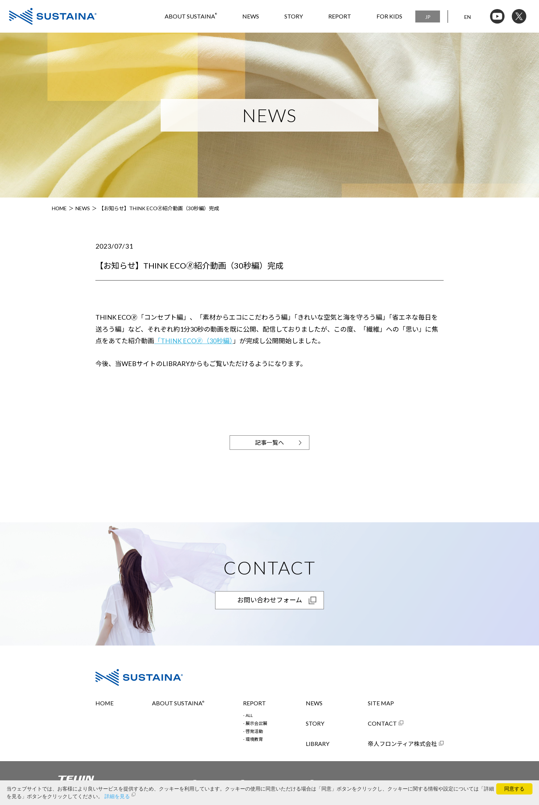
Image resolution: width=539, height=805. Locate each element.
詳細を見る (117, 796)
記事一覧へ (269, 442)
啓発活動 (254, 731)
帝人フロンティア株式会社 (402, 744)
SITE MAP (381, 703)
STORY (293, 16)
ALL (249, 715)
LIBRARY (317, 744)
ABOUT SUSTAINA (191, 16)
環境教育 (254, 739)
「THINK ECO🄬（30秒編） (193, 341)
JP (428, 17)
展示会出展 (256, 723)
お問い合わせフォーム (269, 600)
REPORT (339, 16)
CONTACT (382, 723)
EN (467, 17)
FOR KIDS (389, 16)
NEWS (250, 16)
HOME (59, 208)
